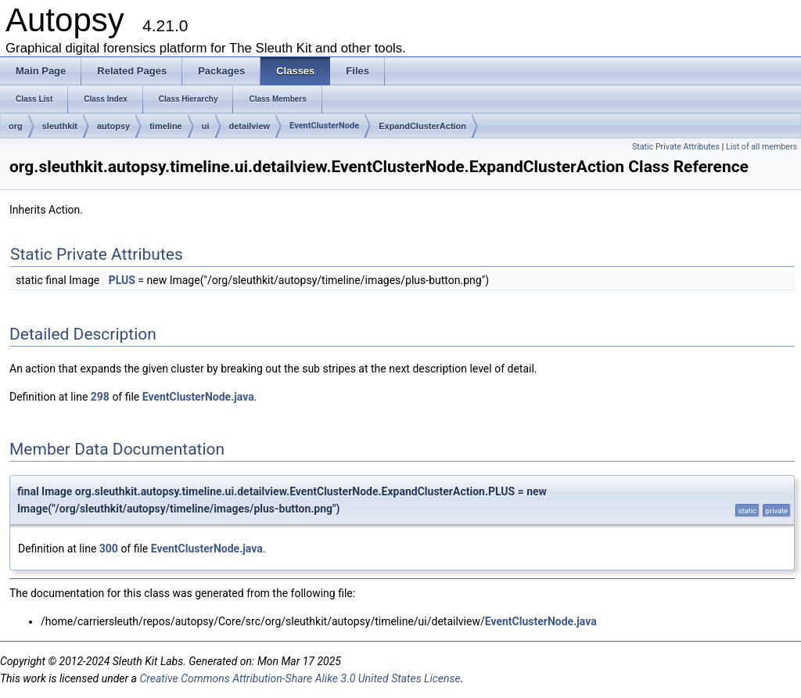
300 (108, 548)
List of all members (761, 147)
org (16, 126)
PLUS (122, 280)
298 (100, 396)
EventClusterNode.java (198, 396)
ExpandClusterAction (422, 126)
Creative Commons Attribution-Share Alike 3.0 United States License (299, 678)
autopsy (113, 126)
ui (206, 126)
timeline (165, 126)
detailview (250, 126)
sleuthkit (59, 126)
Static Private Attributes (676, 147)
